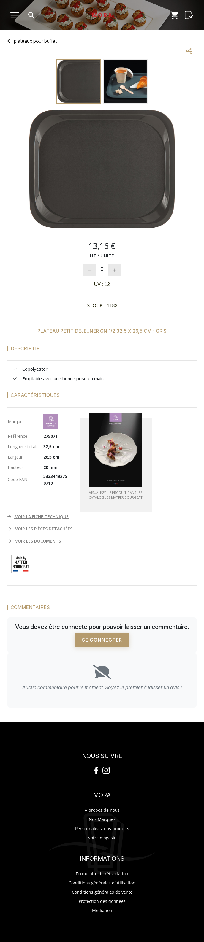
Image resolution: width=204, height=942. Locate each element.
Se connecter (102, 640)
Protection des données (102, 901)
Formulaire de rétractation (102, 873)
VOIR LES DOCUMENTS (34, 541)
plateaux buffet (35, 41)
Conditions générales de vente (102, 892)
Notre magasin (102, 837)
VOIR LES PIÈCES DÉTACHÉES (39, 529)
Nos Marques (102, 819)
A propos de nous (102, 810)
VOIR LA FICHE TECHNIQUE (38, 516)
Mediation (102, 910)
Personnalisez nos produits (102, 828)
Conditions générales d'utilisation (102, 883)
